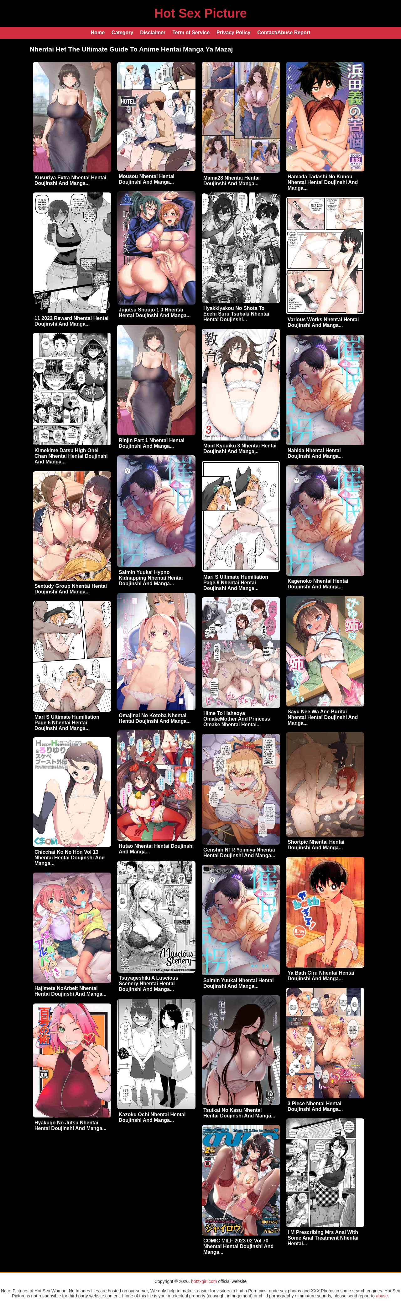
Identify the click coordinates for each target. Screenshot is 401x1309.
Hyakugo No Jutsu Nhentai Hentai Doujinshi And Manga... (70, 1125)
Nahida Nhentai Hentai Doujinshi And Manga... (315, 453)
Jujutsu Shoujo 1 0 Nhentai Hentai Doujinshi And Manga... (155, 312)
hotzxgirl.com (204, 1281)
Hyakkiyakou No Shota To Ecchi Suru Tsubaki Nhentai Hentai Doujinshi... (236, 314)
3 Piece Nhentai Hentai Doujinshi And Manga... (315, 1106)
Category (122, 32)
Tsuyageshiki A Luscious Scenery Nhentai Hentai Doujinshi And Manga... (148, 983)
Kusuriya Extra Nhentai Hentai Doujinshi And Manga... (70, 180)
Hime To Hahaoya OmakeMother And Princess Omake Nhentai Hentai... (236, 719)
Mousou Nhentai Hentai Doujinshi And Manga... (146, 179)
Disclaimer (152, 32)
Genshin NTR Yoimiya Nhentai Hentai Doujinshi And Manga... (239, 852)
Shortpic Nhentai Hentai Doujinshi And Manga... (316, 844)
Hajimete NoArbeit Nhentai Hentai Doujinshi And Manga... (70, 991)
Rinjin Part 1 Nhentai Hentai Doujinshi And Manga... (152, 443)
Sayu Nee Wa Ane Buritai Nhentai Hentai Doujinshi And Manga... (323, 717)
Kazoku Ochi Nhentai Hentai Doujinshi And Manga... (152, 1117)
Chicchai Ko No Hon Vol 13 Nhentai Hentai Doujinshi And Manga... (69, 857)
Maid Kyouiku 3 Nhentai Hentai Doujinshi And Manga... (240, 448)
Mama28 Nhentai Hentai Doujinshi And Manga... (231, 180)
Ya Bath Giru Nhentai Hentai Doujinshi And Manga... (321, 975)
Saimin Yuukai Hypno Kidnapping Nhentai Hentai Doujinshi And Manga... (151, 578)
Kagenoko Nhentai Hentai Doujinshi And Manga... (318, 583)
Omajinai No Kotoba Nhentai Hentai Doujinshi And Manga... (155, 718)
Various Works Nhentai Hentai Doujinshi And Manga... (323, 322)
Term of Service (191, 32)
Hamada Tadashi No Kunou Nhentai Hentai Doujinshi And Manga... (323, 182)
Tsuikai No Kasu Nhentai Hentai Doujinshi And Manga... (239, 1112)
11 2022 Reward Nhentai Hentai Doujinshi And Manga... (71, 321)
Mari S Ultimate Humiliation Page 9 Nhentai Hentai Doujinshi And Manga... (235, 582)
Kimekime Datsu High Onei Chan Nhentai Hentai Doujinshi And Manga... (71, 456)
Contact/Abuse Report (283, 32)
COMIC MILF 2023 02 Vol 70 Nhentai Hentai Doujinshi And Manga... (238, 1246)
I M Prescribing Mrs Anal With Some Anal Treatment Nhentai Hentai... (323, 1238)
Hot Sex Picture (200, 13)
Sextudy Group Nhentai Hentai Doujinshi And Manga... (70, 588)
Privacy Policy (233, 32)
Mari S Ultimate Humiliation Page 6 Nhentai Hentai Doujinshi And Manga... (66, 722)
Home (98, 32)
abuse (382, 1295)
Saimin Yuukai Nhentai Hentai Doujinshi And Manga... (238, 983)
